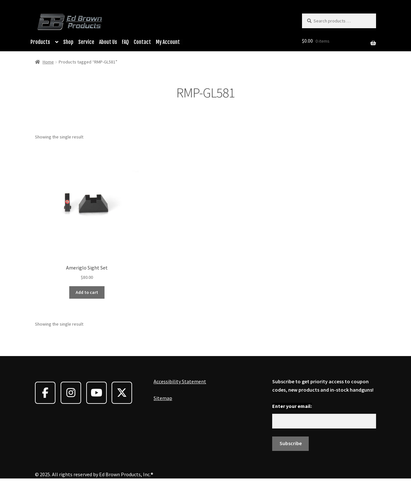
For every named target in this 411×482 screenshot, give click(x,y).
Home (48, 62)
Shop (68, 42)
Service (86, 42)
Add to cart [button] (87, 292)
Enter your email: (292, 406)
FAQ (125, 42)
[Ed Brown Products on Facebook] (45, 393)
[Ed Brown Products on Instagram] (71, 393)
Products (40, 42)
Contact (142, 42)
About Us (108, 42)
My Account (168, 42)
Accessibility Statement (180, 381)
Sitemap (163, 398)
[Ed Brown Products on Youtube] (96, 393)
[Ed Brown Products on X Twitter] (122, 393)
